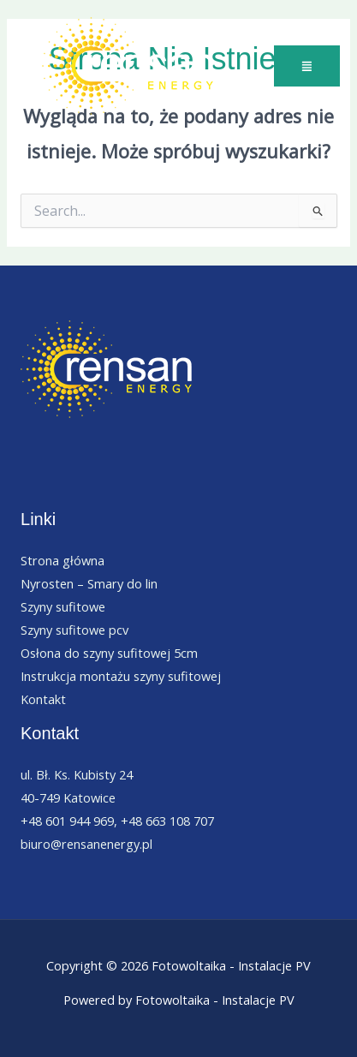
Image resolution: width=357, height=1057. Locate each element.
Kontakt (43, 699)
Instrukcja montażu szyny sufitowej (121, 675)
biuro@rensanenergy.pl (86, 843)
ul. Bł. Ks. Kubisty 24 (77, 774)
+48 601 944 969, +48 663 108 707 (117, 820)
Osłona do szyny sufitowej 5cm (109, 652)
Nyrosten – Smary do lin (89, 583)
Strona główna (62, 560)
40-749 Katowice (68, 797)
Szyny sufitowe (63, 606)
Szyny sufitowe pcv (74, 629)
